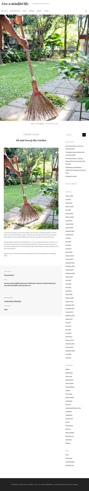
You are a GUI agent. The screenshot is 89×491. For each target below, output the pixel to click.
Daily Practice (32, 283)
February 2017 (69, 340)
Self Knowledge (69, 432)
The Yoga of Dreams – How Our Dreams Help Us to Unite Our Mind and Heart (75, 161)
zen (29, 285)
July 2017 (68, 322)
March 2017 (68, 336)
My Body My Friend (70, 176)
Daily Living (68, 376)
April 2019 (68, 248)
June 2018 (68, 284)
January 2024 (69, 213)
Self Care (67, 429)
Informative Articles (15, 11)
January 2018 (69, 301)
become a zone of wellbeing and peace (15, 283)
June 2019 (68, 241)
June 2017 (68, 326)
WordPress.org (69, 465)
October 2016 (69, 347)
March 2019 (68, 252)
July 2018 (68, 280)
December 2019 (69, 231)
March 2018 (68, 294)
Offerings (31, 11)
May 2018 (68, 287)
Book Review (69, 372)
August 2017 (69, 319)
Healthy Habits (69, 397)
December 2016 (69, 343)
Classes (24, 11)
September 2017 (70, 315)
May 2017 (68, 329)
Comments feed (69, 461)
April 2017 (68, 333)
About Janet (4, 11)
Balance (67, 369)
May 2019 (68, 245)
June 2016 (68, 354)
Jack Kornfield (47, 283)
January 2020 (69, 227)
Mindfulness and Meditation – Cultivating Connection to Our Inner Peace (75, 170)
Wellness (68, 443)
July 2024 (68, 210)
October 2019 (69, 234)
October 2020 (69, 224)
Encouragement (40, 123)
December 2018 (69, 262)
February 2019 (69, 255)
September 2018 (70, 273)
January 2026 (69, 196)
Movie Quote (69, 418)
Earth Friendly (69, 383)
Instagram (39, 11)
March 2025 (68, 203)
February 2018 (69, 298)
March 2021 (68, 220)
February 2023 (69, 217)
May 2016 (68, 357)
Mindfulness (68, 415)
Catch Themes (73, 484)
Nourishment (69, 425)
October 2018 (69, 269)
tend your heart (23, 285)
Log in (67, 454)
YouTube (46, 11)
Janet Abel (28, 134)
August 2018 (69, 277)
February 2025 (69, 206)
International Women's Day (73, 408)
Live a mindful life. (15, 3)
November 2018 (70, 266)
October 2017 (69, 312)
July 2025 (68, 199)
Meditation (68, 411)
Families (67, 390)
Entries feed (68, 458)
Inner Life (40, 283)
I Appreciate (68, 401)
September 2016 (70, 350)
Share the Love (69, 436)
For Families (68, 394)
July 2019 (68, 238)
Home (32, 123)
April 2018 (68, 291)
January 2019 (69, 259)
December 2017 (69, 305)
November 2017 (70, 308)
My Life (67, 422)
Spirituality (14, 285)
